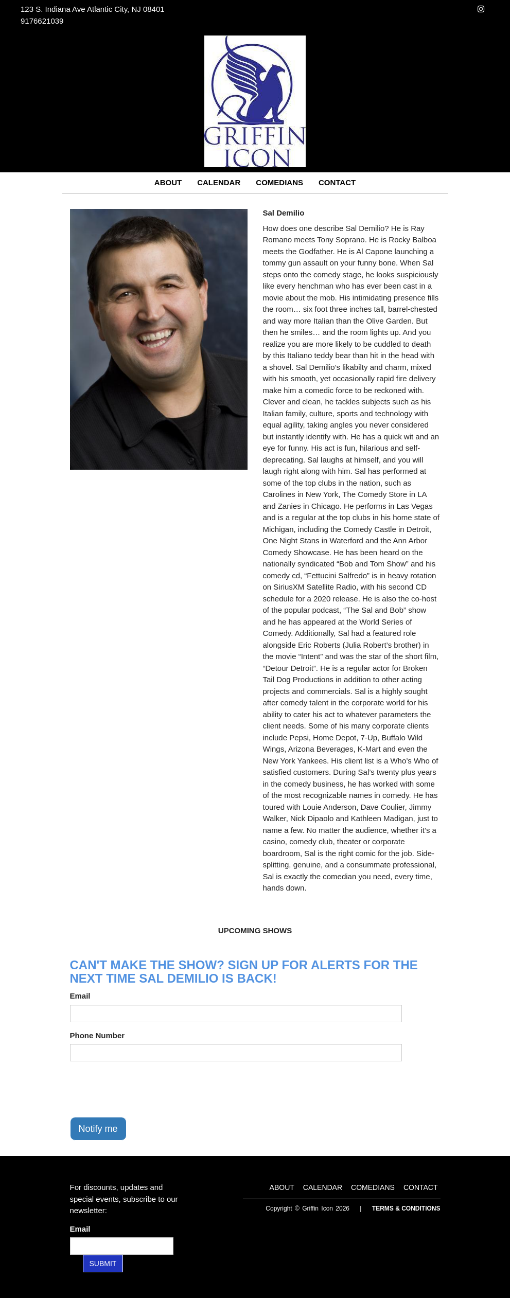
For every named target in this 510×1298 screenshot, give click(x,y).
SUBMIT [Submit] (103, 1263)
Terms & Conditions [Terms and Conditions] (406, 1208)
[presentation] (148, 1089)
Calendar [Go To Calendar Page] (218, 182)
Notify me (98, 1129)
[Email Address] (121, 1246)
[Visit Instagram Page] (481, 9)
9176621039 (42, 20)
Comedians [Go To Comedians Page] (279, 182)
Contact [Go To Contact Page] (337, 182)
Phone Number (97, 1035)
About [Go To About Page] (168, 182)
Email (80, 995)
